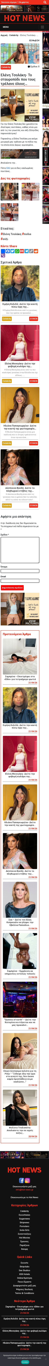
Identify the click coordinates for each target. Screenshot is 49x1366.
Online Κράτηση (24, 1278)
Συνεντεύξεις (24, 1234)
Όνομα (4, 567)
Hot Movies (24, 1237)
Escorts (24, 1263)
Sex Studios (24, 1270)
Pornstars (24, 1226)
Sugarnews (24, 1218)
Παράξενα (24, 1245)
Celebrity (13, 35)
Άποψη (24, 1249)
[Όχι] (45, 1359)
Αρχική (4, 35)
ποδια (26, 234)
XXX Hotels (24, 1274)
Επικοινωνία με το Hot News (24, 1197)
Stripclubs (24, 1266)
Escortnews (24, 1215)
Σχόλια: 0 (33, 66)
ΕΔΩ (8, 168)
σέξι (4, 239)
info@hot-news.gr (24, 1189)
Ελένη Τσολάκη (11, 234)
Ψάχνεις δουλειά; (24, 1289)
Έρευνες (24, 1241)
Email (3, 576)
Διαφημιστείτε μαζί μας (24, 1285)
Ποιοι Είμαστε (24, 1282)
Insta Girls (24, 1230)
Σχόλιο (5, 534)
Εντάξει (25, 1362)
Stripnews (24, 1222)
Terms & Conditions (24, 1293)
